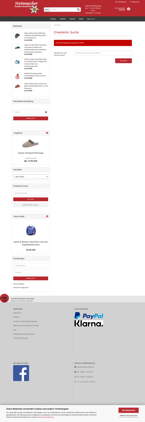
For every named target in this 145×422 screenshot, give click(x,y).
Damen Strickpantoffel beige (30, 153)
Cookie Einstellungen (20, 338)
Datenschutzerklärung (45, 417)
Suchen (123, 61)
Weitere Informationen (128, 416)
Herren (63, 19)
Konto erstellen (18, 284)
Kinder (72, 19)
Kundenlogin (120, 2)
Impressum (17, 313)
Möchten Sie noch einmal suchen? (60, 54)
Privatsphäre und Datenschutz (24, 334)
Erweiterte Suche (31, 205)
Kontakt (16, 317)
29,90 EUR (30, 250)
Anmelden (30, 118)
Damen (53, 19)
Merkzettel (134, 2)
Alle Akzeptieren (128, 410)
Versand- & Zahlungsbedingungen (25, 321)
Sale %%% (91, 19)
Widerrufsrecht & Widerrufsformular (26, 326)
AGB (14, 330)
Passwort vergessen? (21, 287)
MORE (81, 19)
